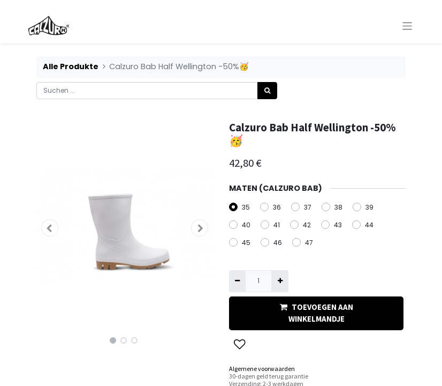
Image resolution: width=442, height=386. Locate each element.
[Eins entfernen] (237, 281)
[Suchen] (267, 90)
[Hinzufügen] (279, 281)
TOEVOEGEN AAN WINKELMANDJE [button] (316, 313)
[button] (49, 228)
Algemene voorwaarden (262, 369)
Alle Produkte (70, 66)
